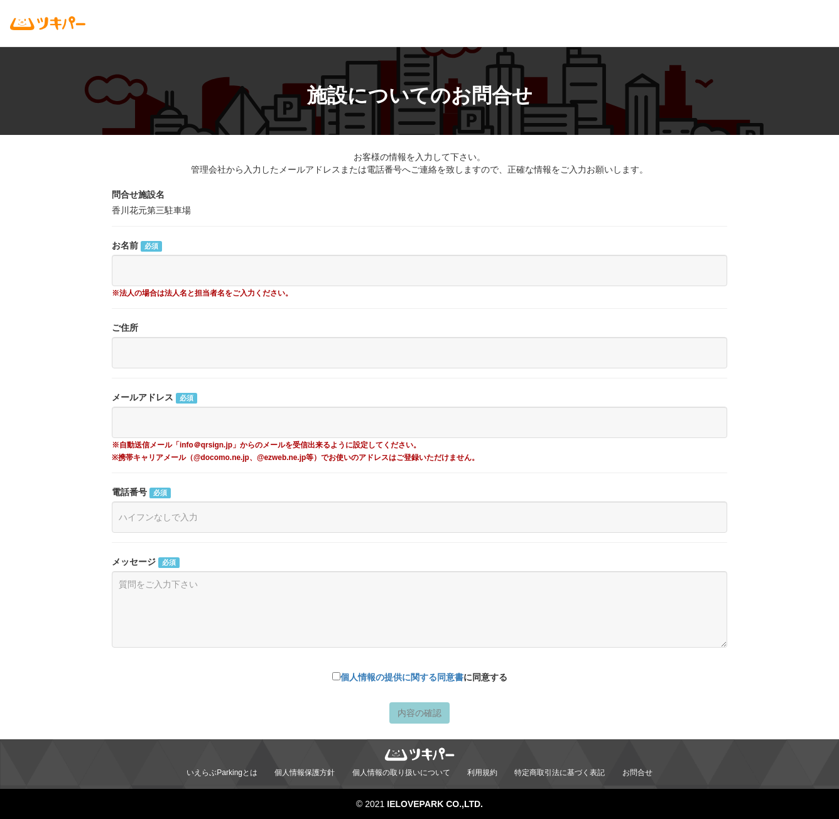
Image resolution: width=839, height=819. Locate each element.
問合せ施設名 (138, 195)
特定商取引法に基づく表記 (559, 772)
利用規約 (482, 772)
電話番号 (141, 492)
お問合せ (637, 772)
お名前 (137, 246)
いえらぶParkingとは (222, 772)
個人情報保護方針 (304, 772)
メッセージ (146, 562)
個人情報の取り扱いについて (401, 772)
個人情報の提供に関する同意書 (401, 677)
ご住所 (125, 328)
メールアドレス (154, 398)
